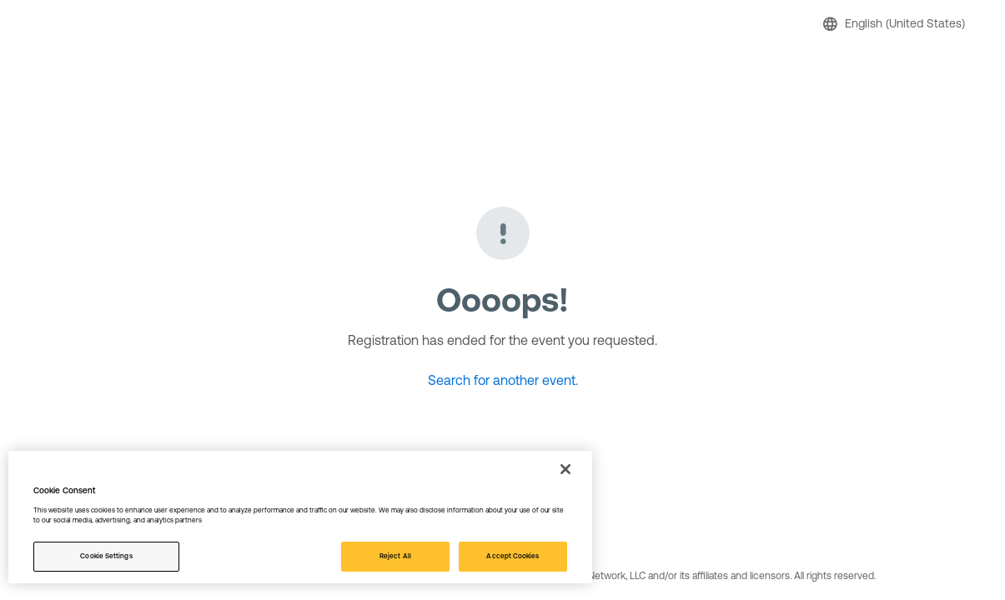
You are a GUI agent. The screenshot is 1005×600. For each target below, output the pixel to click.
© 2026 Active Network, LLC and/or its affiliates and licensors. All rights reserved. (699, 576)
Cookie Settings (106, 556)
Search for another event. (503, 380)
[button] (896, 23)
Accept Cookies (512, 556)
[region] (300, 517)
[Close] (565, 469)
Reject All (395, 556)
